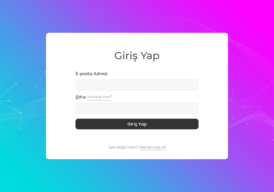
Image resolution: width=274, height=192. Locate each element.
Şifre (80, 97)
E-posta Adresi (91, 73)
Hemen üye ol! (152, 147)
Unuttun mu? (99, 96)
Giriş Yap (137, 124)
